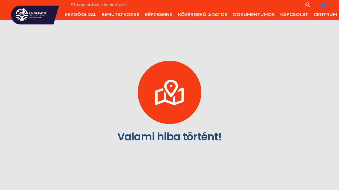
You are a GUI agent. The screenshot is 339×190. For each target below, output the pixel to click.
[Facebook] (323, 5)
